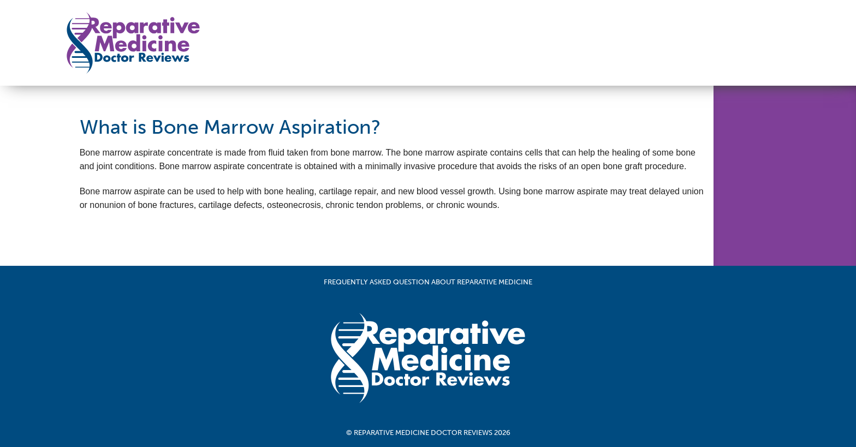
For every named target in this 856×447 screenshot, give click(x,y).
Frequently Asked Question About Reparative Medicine (428, 282)
